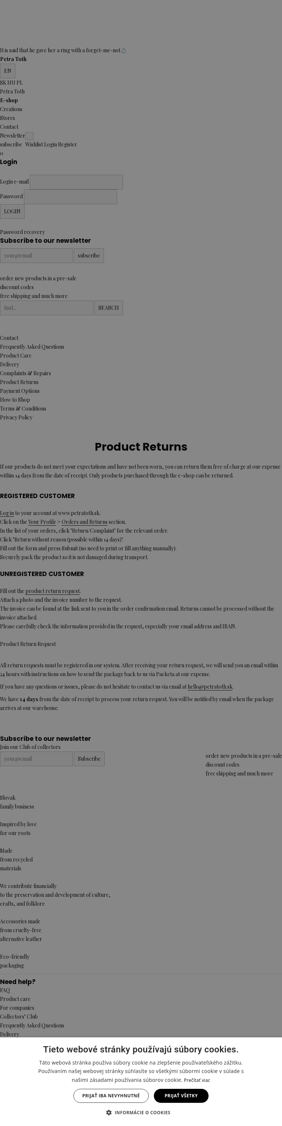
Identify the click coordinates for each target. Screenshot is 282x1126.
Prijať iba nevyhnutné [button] (111, 1096)
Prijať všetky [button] (181, 1096)
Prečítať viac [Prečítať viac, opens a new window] (197, 1080)
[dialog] (141, 563)
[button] (141, 1112)
